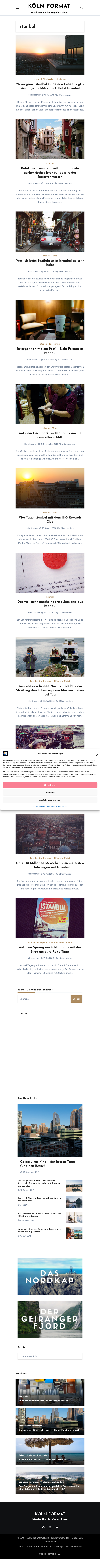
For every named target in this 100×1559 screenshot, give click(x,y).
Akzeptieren (50, 785)
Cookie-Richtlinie (39, 806)
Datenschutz (52, 806)
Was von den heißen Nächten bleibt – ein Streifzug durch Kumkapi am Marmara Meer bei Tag (50, 690)
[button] (95, 754)
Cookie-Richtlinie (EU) (50, 1554)
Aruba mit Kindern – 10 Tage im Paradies (42, 1460)
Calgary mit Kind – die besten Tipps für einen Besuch (49, 1430)
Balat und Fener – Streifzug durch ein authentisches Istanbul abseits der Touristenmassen (50, 172)
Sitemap (58, 1546)
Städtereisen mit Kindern (54, 79)
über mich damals (73, 1546)
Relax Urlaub (43, 1455)
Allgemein (23, 1396)
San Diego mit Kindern (29, 1482)
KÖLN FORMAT (49, 6)
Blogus (75, 1538)
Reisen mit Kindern (27, 1455)
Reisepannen (54, 344)
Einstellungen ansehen (50, 800)
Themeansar (50, 1541)
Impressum (62, 806)
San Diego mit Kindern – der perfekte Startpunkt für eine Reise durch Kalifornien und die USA (39, 1183)
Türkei (55, 256)
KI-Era (21, 1546)
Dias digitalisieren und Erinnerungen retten (43, 1401)
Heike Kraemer (34, 95)
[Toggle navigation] (18, 7)
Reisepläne (42, 943)
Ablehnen (50, 792)
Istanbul (38, 79)
